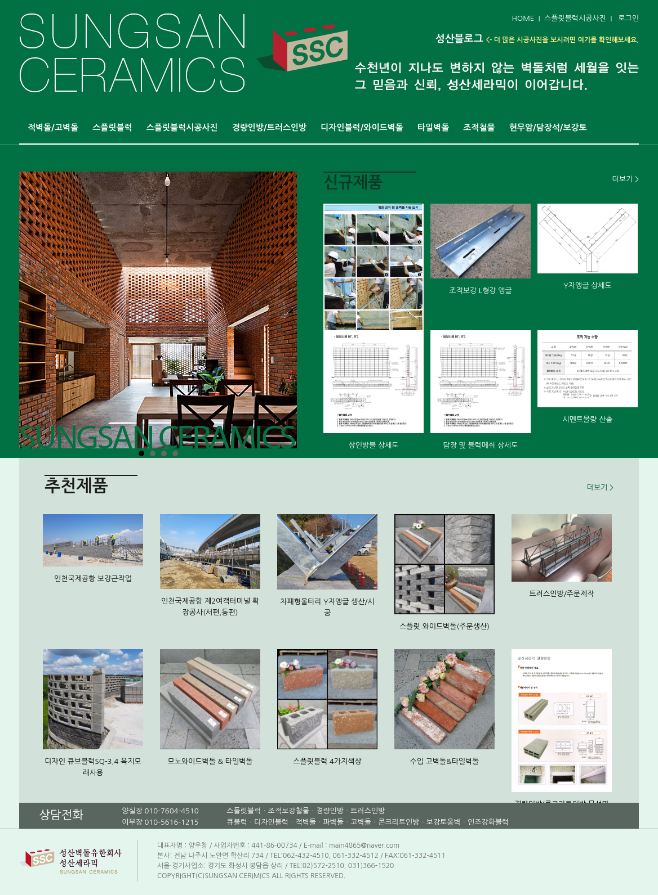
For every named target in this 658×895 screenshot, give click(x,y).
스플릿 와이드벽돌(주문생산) (444, 626)
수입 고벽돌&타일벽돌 (444, 761)
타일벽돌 (433, 127)
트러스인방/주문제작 (562, 593)
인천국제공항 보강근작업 (93, 578)
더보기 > (625, 179)
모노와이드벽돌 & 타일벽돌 (209, 761)
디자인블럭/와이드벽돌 (362, 127)
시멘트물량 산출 (587, 419)
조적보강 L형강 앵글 (480, 290)
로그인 (628, 18)
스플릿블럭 (112, 127)
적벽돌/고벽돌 (53, 127)
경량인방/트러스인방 (269, 127)
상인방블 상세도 (373, 445)
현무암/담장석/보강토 (548, 127)
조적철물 (479, 127)
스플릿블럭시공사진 (575, 18)
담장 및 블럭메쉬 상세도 (480, 445)
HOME (523, 18)
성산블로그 (459, 39)
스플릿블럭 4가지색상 (327, 761)
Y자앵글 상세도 (587, 285)
